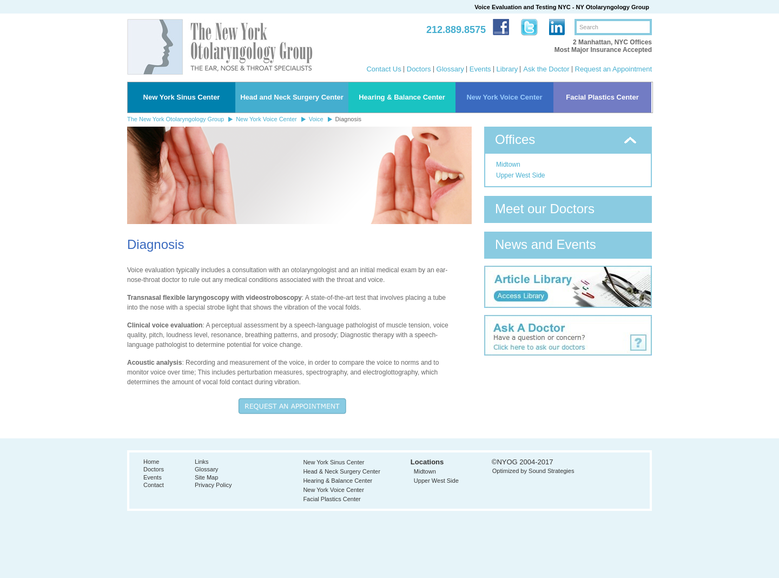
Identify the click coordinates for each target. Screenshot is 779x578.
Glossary (450, 69)
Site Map (206, 477)
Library (507, 69)
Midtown (508, 164)
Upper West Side (520, 175)
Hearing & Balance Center (402, 97)
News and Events (545, 244)
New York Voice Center (504, 97)
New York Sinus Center (181, 97)
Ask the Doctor (546, 69)
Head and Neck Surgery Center (292, 97)
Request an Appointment (613, 69)
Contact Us (383, 69)
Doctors (419, 69)
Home (151, 461)
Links (202, 461)
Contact (153, 485)
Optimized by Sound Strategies (533, 471)
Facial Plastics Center (602, 97)
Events (480, 69)
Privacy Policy (213, 485)
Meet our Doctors (545, 208)
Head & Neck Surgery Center (341, 471)
